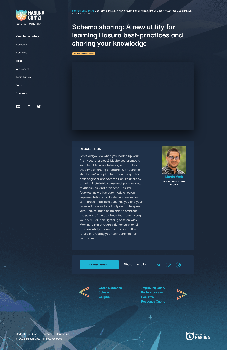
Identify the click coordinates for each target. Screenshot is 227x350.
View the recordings (27, 36)
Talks (19, 60)
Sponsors (21, 93)
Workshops (22, 69)
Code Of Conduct (26, 334)
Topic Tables (23, 77)
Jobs (19, 85)
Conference (79, 10)
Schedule (21, 44)
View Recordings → (99, 264)
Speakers (21, 52)
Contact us (62, 334)
